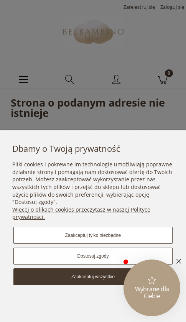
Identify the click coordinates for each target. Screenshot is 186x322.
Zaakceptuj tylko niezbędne (93, 235)
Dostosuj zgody (93, 256)
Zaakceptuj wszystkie (93, 276)
